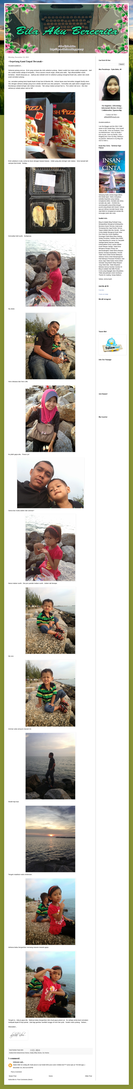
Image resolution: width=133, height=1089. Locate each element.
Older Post (88, 1076)
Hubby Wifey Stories (36, 1053)
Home (51, 1076)
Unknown (16, 1062)
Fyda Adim (101, 290)
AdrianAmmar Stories (23, 1053)
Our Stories (45, 1053)
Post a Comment (16, 1072)
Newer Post (12, 1076)
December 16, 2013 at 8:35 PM (23, 1067)
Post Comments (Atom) (24, 1079)
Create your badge (103, 294)
